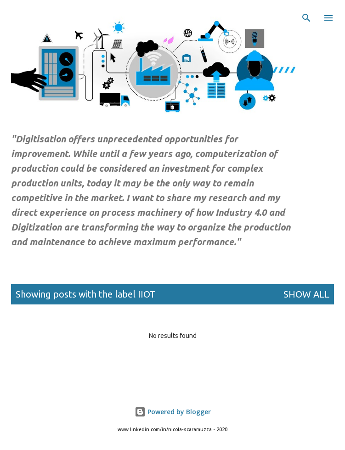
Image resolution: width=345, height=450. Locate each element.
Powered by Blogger (173, 411)
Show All (306, 294)
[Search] (306, 16)
